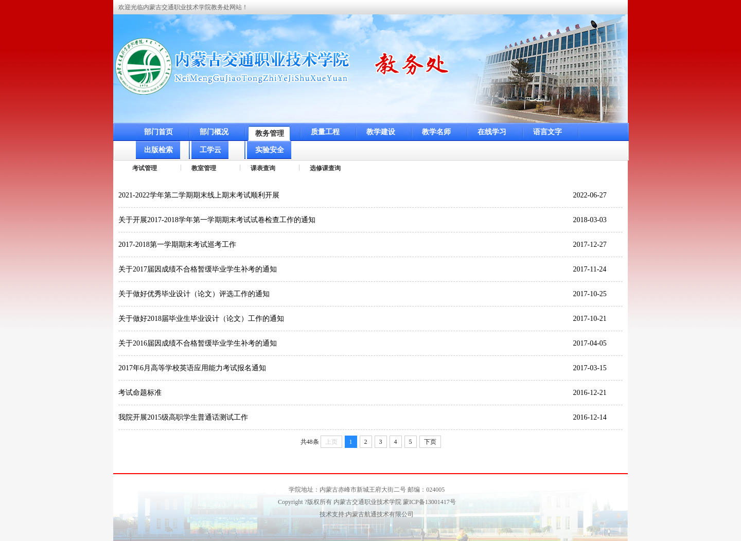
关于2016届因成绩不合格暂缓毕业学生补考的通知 (197, 343)
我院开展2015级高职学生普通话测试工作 (183, 417)
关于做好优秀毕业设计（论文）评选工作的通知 (194, 294)
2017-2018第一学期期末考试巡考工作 (177, 244)
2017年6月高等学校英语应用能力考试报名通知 (192, 368)
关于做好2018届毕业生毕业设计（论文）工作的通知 (201, 318)
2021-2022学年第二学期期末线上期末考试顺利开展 (198, 195)
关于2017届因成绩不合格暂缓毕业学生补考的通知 (197, 269)
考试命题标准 (140, 392)
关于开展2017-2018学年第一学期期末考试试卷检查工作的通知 (216, 220)
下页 (430, 441)
